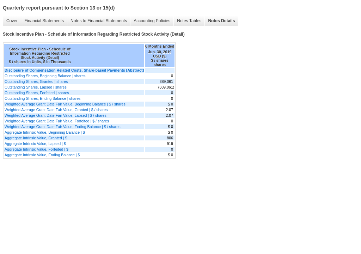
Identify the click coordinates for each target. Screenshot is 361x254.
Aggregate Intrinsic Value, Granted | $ (36, 138)
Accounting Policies (152, 20)
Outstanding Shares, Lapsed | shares (36, 87)
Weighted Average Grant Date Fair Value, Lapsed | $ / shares (55, 115)
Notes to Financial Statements (99, 20)
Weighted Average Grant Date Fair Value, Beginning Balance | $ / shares (65, 104)
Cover (12, 20)
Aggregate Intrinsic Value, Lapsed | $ (35, 143)
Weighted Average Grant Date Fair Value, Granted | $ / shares (56, 110)
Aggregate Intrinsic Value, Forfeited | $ (36, 149)
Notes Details (221, 20)
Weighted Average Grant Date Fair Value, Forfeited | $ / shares (57, 121)
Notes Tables (189, 20)
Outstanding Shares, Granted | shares (36, 81)
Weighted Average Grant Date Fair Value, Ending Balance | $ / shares (63, 127)
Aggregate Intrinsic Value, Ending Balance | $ (42, 155)
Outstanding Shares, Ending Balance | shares (42, 98)
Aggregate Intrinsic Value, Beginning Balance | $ (45, 132)
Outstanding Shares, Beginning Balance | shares (45, 76)
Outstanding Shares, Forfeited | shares (37, 93)
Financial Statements (44, 20)
